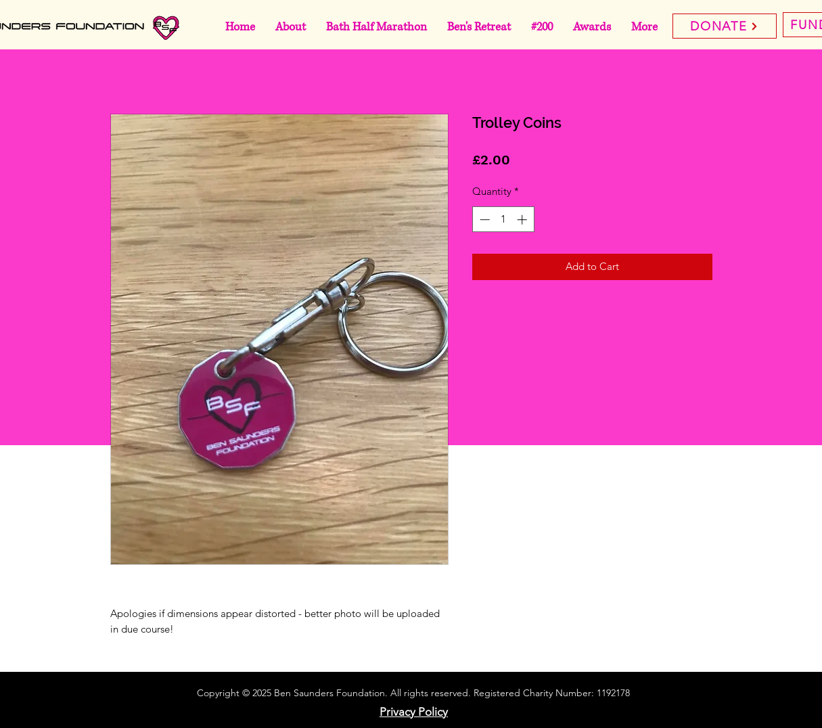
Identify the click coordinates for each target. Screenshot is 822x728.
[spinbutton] (503, 219)
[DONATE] (724, 26)
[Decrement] (483, 219)
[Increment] (523, 219)
